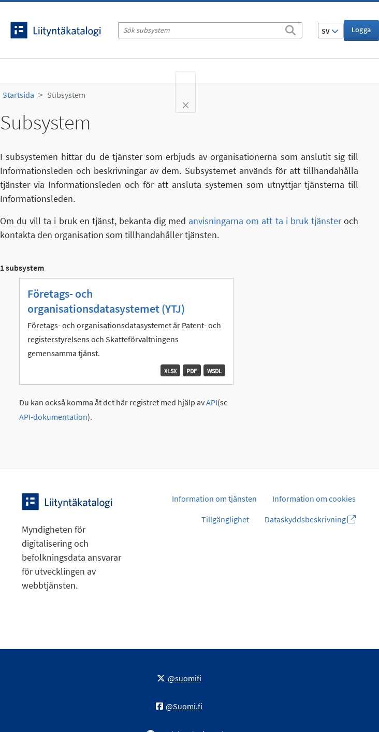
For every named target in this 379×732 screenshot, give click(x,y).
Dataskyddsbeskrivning (310, 519)
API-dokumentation (53, 417)
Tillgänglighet (225, 519)
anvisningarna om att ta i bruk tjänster (264, 221)
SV (330, 31)
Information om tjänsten (214, 498)
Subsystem (66, 95)
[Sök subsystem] (210, 30)
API (211, 402)
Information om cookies (314, 498)
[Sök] (290, 28)
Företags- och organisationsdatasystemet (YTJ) (106, 301)
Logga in (361, 33)
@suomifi (179, 678)
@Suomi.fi (179, 706)
